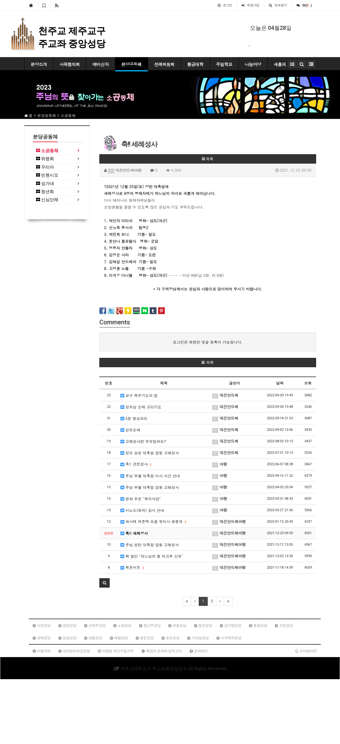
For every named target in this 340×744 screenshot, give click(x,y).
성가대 (45, 183)
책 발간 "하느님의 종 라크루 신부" (151, 556)
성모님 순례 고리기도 (140, 406)
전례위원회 (164, 64)
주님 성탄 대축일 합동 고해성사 (149, 544)
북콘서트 (132, 567)
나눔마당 (253, 64)
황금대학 (195, 64)
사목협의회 (70, 64)
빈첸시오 (47, 175)
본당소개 (39, 64)
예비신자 (101, 64)
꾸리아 (45, 167)
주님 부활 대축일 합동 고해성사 (149, 487)
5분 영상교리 (133, 418)
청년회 (45, 191)
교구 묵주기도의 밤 (139, 395)
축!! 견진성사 (136, 464)
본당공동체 (131, 64)
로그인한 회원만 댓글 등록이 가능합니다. (208, 342)
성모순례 (130, 429)
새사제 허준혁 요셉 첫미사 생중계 (153, 521)
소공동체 (47, 150)
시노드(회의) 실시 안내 (142, 510)
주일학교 (224, 64)
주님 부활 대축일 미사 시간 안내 (150, 475)
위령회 (45, 158)
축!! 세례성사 (134, 533)
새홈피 (280, 64)
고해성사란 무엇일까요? (143, 441)
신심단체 (47, 199)
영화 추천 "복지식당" (140, 498)
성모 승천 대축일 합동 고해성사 (149, 452)
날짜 (279, 383)
